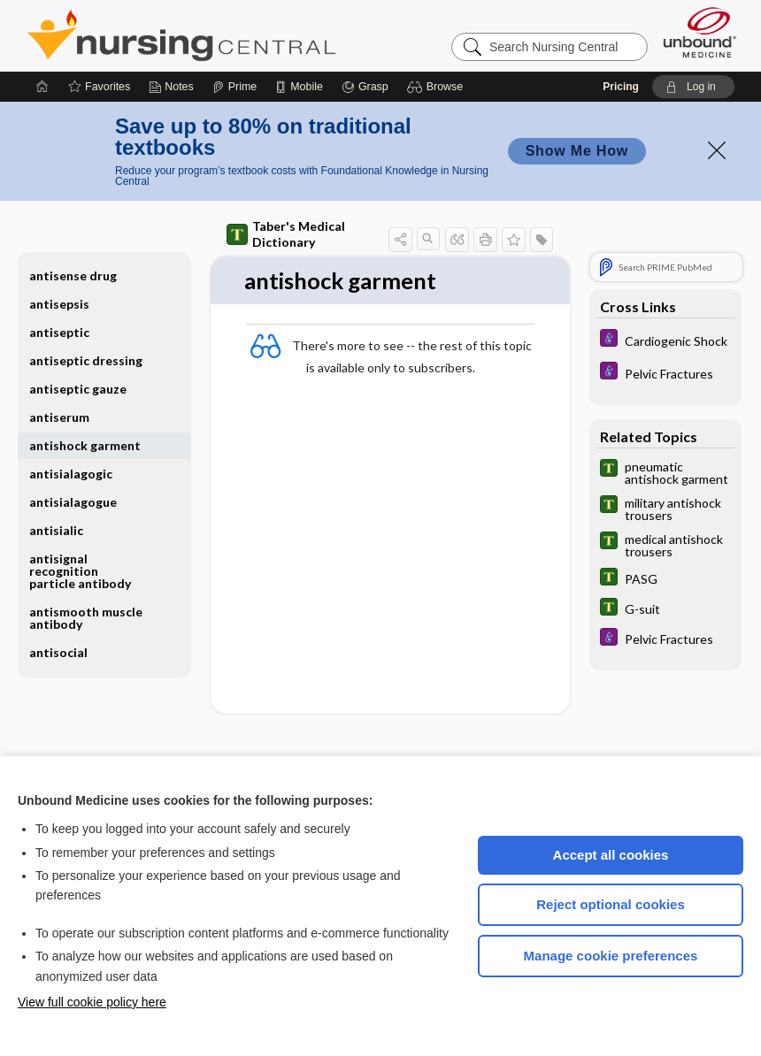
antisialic (56, 530)
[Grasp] (365, 87)
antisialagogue (73, 501)
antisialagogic (70, 473)
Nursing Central (248, 35)
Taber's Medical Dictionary (286, 233)
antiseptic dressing (85, 360)
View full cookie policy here (92, 1002)
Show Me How (577, 150)
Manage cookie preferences (611, 955)
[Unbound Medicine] (700, 32)
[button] (437, 87)
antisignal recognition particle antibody (80, 571)
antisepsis (59, 303)
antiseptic (59, 332)
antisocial (58, 652)
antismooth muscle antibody (85, 617)
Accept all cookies (611, 854)
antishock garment (85, 445)
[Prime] (234, 87)
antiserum (59, 417)
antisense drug (73, 275)
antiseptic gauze (78, 388)
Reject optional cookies (610, 904)
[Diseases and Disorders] (665, 340)
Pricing (621, 86)
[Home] (42, 87)
